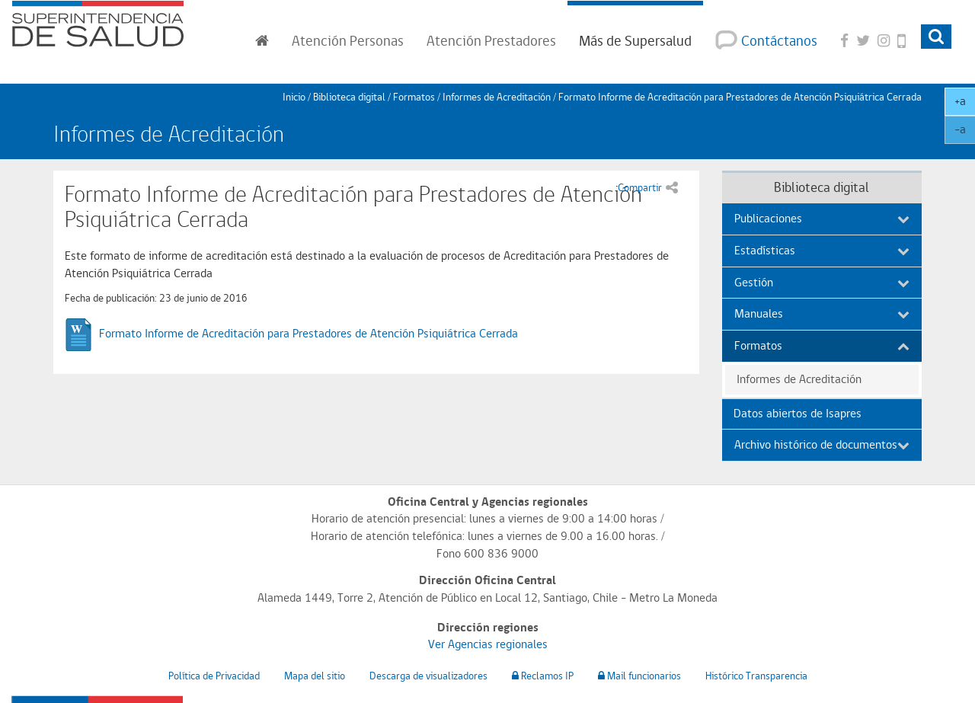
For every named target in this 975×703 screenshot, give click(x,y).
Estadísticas (822, 250)
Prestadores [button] (491, 40)
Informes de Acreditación (497, 97)
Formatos (414, 97)
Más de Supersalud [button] (635, 40)
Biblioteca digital (349, 97)
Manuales (822, 313)
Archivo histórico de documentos (822, 444)
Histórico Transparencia (756, 675)
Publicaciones (822, 218)
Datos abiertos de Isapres (798, 413)
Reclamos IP (543, 675)
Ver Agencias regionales (488, 644)
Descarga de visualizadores (428, 675)
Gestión (822, 282)
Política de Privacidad (214, 675)
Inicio (294, 97)
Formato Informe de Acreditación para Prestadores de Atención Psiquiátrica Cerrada (308, 333)
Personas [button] (348, 40)
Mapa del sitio (314, 675)
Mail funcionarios (639, 675)
